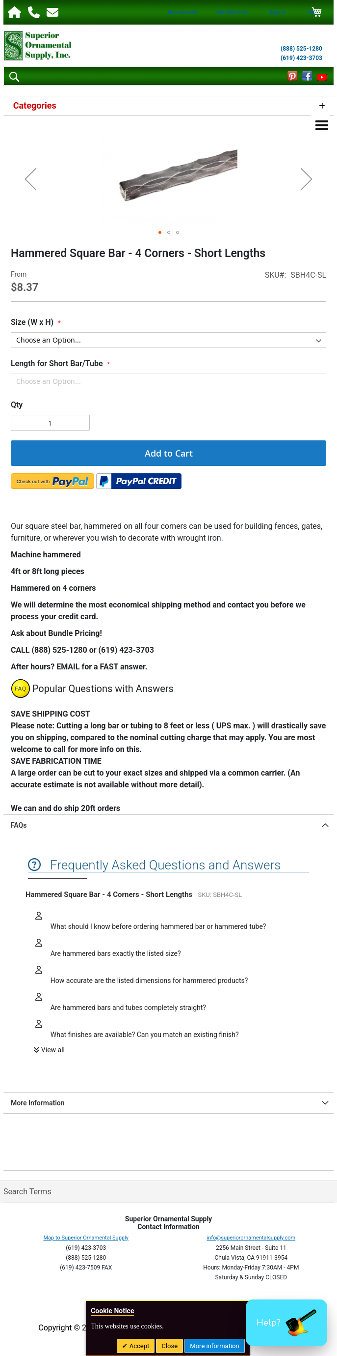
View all (53, 1050)
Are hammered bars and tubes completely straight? (127, 1007)
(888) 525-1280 (301, 48)
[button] (30, 179)
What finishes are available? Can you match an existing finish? (143, 1035)
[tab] (168, 825)
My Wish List (231, 12)
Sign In (277, 12)
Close (169, 1346)
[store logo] (37, 45)
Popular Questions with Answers (103, 688)
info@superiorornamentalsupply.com (251, 1238)
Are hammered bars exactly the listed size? (115, 953)
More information (214, 1346)
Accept (138, 1346)
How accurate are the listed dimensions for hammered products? (148, 980)
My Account (182, 12)
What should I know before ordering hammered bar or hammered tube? (157, 926)
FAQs (19, 825)
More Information (38, 1103)
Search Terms (27, 1191)
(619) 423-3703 (301, 58)
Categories (34, 105)
